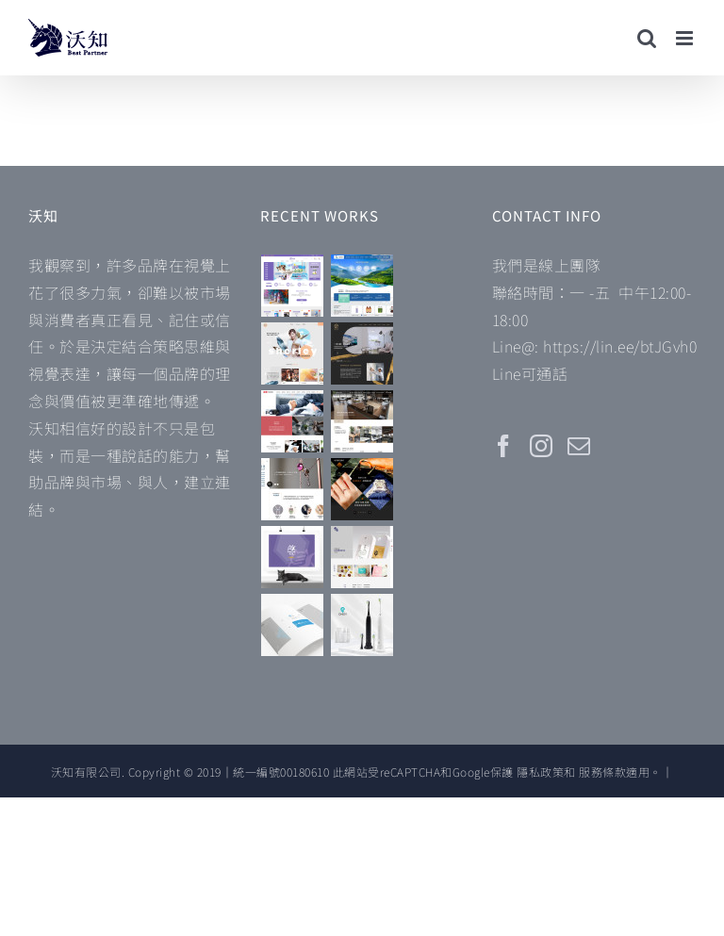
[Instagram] (541, 446)
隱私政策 (540, 772)
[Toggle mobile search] (647, 38)
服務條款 (602, 772)
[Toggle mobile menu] (686, 38)
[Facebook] (504, 446)
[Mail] (579, 446)
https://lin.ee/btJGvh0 (620, 346)
